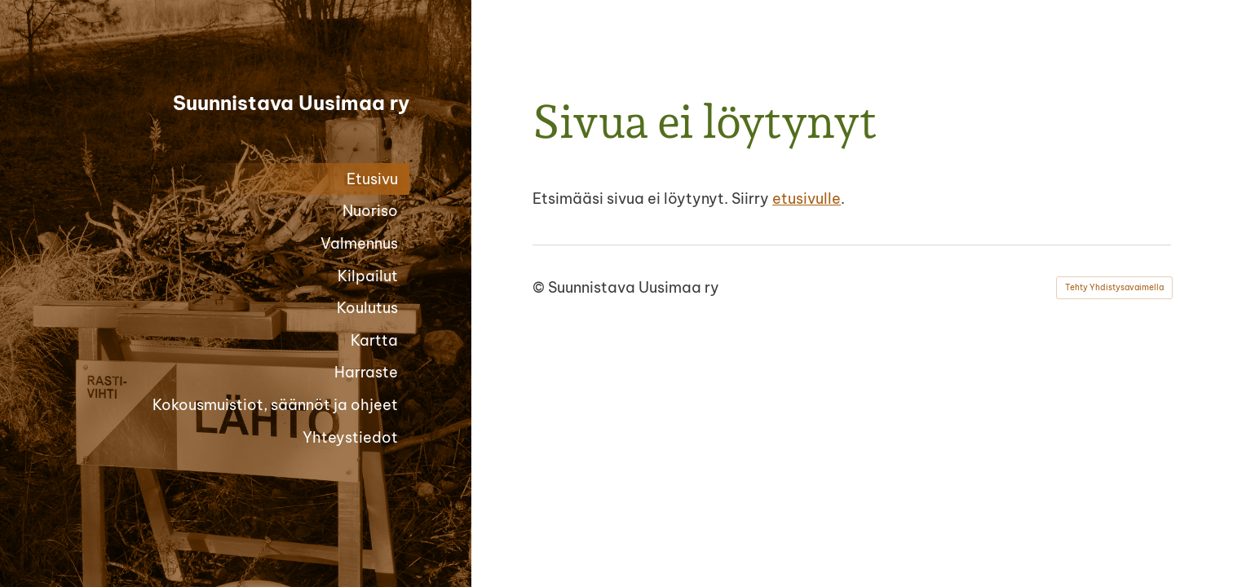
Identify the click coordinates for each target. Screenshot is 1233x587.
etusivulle (806, 198)
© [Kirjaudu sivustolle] (540, 287)
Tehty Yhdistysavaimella (1114, 287)
